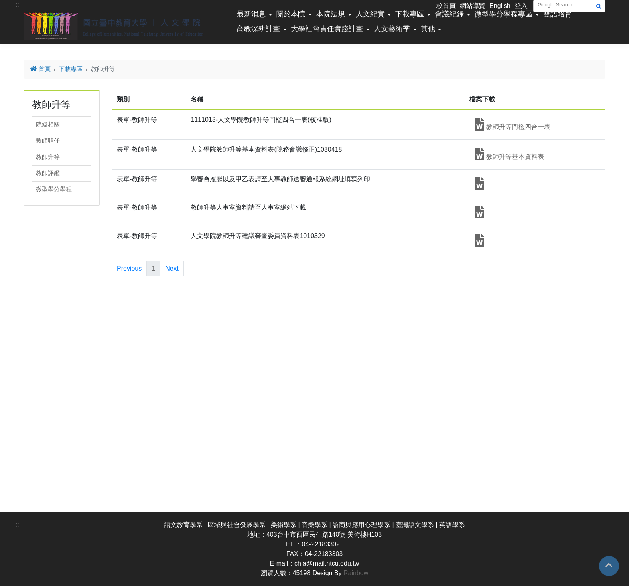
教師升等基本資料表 (509, 154)
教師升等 (48, 157)
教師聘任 (48, 140)
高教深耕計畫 (258, 29)
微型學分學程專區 (503, 14)
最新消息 (251, 14)
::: (18, 4)
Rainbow (355, 573)
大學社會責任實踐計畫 (327, 29)
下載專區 (409, 14)
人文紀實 (370, 14)
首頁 (40, 68)
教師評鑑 (48, 173)
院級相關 (48, 124)
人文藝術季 (392, 29)
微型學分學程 (54, 189)
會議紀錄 (449, 14)
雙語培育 (557, 14)
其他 (428, 29)
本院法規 (330, 14)
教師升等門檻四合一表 (512, 124)
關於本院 (290, 14)
